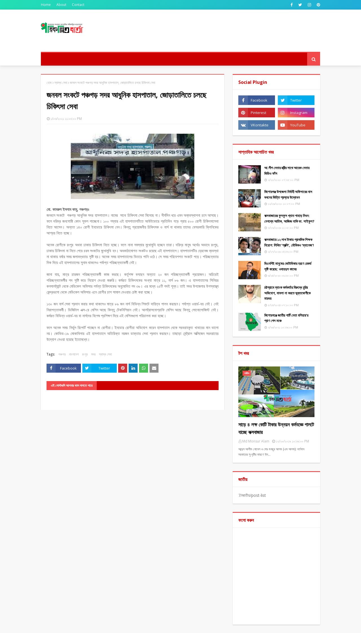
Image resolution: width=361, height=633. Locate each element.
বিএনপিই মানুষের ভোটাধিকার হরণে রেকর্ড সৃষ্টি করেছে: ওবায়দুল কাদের (287, 266)
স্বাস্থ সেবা (60, 82)
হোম (49, 82)
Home (46, 4)
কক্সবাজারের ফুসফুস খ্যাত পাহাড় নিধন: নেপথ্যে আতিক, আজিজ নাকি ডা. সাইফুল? (289, 218)
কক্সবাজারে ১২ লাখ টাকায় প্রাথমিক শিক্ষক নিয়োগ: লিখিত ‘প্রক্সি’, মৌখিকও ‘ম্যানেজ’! (289, 242)
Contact (78, 4)
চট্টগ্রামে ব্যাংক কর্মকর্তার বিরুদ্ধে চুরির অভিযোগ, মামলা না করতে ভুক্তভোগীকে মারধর (287, 293)
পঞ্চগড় (62, 354)
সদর (93, 354)
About (61, 4)
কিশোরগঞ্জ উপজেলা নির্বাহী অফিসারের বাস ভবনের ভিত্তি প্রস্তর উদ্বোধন (288, 194)
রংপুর (85, 354)
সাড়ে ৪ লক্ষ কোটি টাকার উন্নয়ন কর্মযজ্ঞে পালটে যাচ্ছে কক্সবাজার (276, 428)
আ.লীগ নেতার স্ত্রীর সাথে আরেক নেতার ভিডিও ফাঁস (286, 170)
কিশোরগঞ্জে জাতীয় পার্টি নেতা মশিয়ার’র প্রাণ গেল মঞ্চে (286, 318)
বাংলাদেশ (74, 354)
